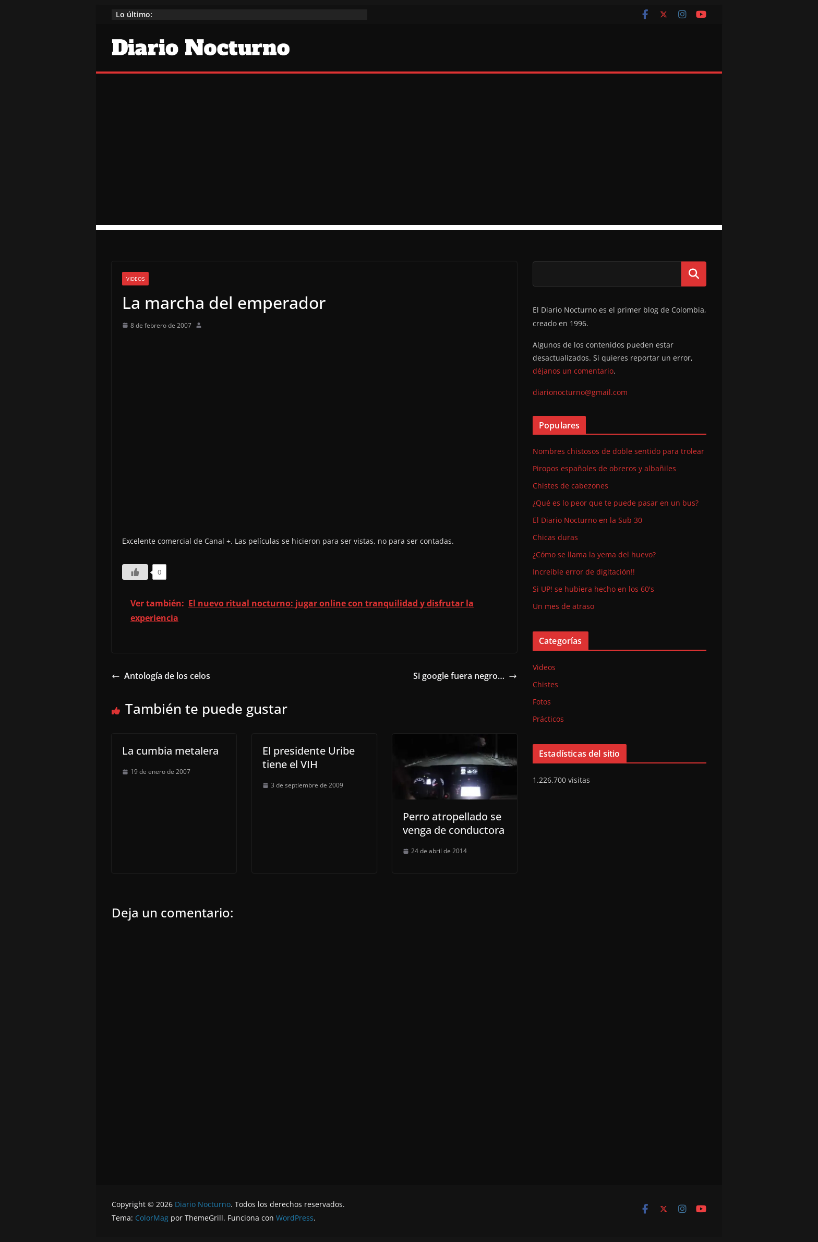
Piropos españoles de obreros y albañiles (604, 468)
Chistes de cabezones (570, 486)
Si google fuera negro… (465, 676)
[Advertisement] (409, 152)
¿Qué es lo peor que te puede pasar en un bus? (616, 503)
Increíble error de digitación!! (584, 572)
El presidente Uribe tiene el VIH (308, 757)
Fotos (542, 702)
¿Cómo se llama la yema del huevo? (594, 554)
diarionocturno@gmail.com (580, 392)
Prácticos (548, 719)
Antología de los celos (161, 676)
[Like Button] (135, 572)
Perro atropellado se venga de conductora (453, 823)
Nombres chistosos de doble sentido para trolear (618, 451)
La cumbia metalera (170, 751)
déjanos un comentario (573, 371)
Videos (135, 278)
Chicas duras (555, 537)
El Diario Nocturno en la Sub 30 (587, 520)
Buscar (693, 274)
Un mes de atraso (563, 606)
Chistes (545, 684)
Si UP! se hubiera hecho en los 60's (593, 589)
